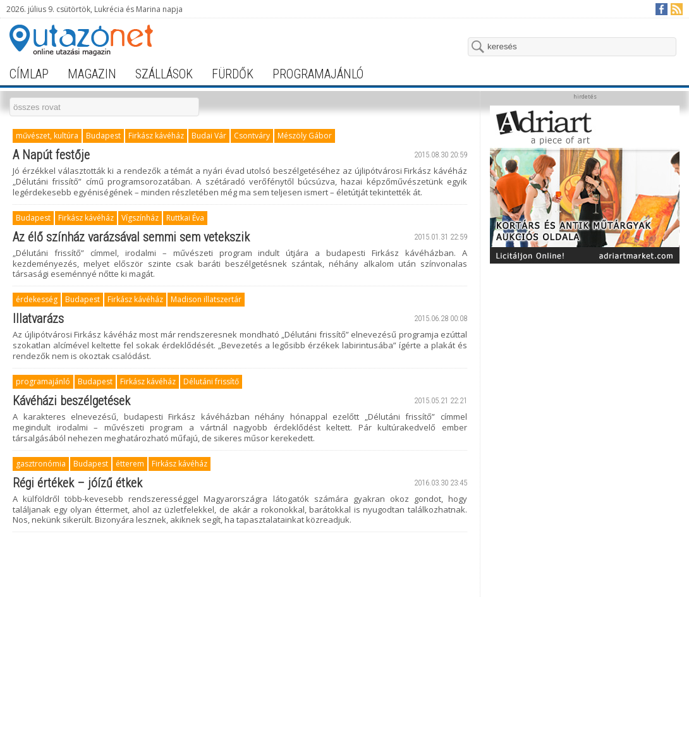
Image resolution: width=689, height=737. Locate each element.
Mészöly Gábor (304, 135)
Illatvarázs (38, 318)
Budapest (103, 135)
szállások (164, 74)
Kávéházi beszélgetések (71, 400)
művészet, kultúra (47, 135)
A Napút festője (51, 154)
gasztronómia (41, 463)
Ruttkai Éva (185, 217)
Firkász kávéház (156, 135)
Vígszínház (140, 217)
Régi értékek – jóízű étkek (77, 482)
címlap (29, 74)
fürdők (232, 74)
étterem (130, 463)
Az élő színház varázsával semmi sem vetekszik (131, 237)
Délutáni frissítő (211, 381)
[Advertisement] (585, 459)
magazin (92, 74)
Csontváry (252, 135)
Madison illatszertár (206, 299)
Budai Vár (209, 135)
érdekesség (37, 299)
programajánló (317, 74)
